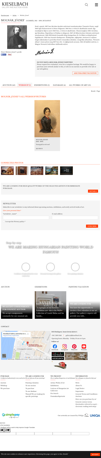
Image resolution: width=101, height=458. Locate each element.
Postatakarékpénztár (57, 394)
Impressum (80, 389)
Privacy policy (19, 219)
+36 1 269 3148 (56, 333)
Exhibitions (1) (42, 85)
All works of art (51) (80, 85)
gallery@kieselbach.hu (74, 333)
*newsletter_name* (10, 211)
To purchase (29, 386)
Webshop (3, 383)
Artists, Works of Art (57, 380)
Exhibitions (54, 383)
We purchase (5, 386)
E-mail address (57, 211)
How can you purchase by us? (86, 397)
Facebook (55, 345)
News (77, 380)
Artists (14, 15)
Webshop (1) (25, 85)
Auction (3, 380)
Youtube (84, 345)
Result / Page (95, 91)
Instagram (64, 345)
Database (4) (59, 85)
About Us (79, 383)
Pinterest (74, 345)
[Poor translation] (7, 428)
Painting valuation (32, 380)
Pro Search (54, 391)
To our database (31, 389)
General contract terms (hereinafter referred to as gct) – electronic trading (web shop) (87, 401)
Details (65, 454)
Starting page (5, 15)
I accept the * (14, 219)
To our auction (30, 383)
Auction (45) (8, 85)
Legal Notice (80, 386)
